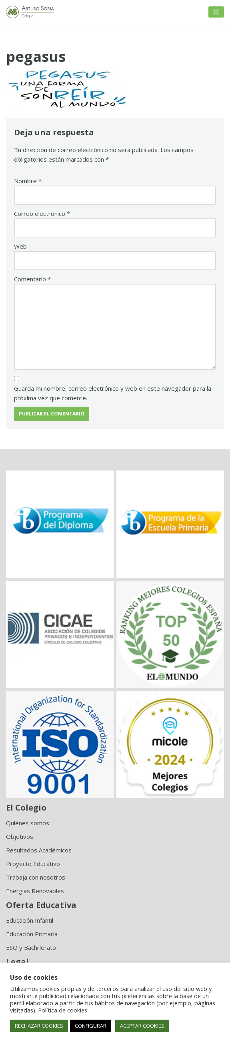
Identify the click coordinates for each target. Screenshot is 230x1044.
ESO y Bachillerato (31, 947)
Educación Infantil (29, 920)
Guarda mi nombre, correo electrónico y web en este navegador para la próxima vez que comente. (112, 393)
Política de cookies (62, 1010)
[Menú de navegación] (216, 12)
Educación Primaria (32, 934)
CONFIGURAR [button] (90, 1025)
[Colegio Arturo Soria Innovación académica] (30, 12)
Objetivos (19, 836)
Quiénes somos (27, 823)
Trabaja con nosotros (35, 877)
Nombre (28, 181)
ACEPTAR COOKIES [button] (142, 1025)
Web (20, 246)
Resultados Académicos (39, 850)
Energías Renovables (35, 891)
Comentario (32, 279)
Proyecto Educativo (33, 864)
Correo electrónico (42, 214)
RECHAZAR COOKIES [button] (39, 1025)
